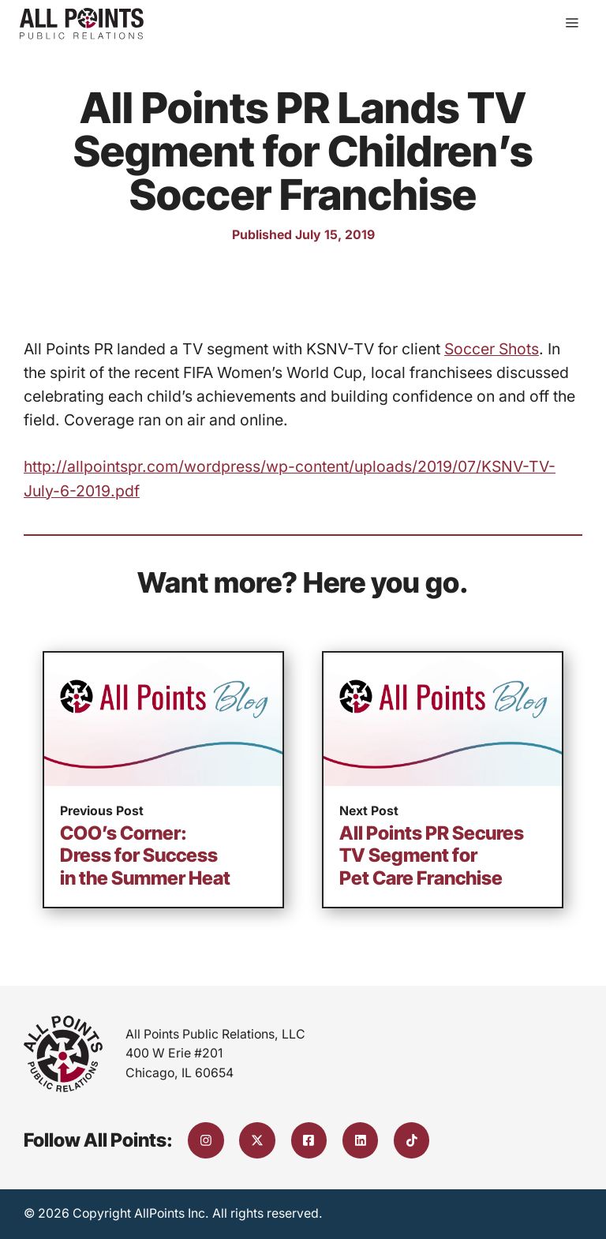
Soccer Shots (491, 348)
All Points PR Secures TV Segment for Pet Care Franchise (431, 855)
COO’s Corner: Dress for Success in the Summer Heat (145, 855)
